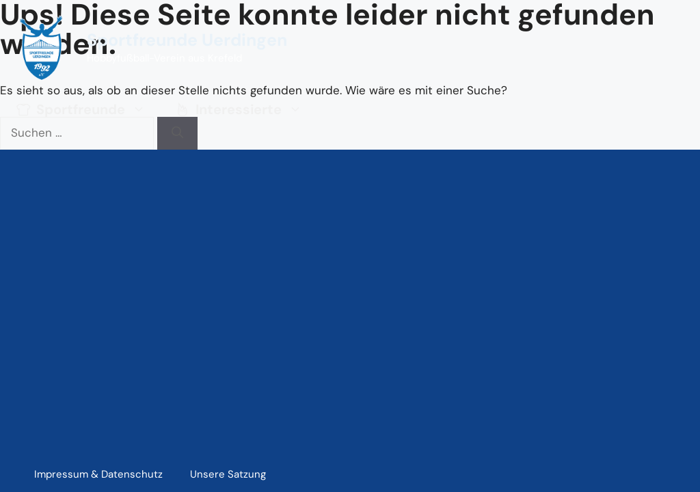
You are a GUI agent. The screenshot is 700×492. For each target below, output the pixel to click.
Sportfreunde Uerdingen (187, 40)
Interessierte (244, 109)
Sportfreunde (86, 109)
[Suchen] (177, 133)
